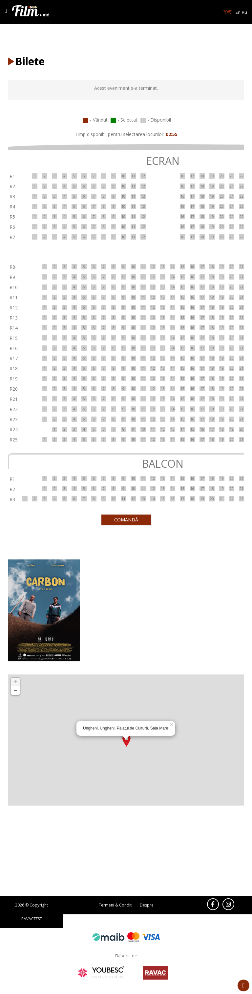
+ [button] (15, 682)
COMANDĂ (126, 519)
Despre (147, 905)
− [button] (15, 690)
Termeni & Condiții (116, 905)
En (238, 12)
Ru (244, 12)
